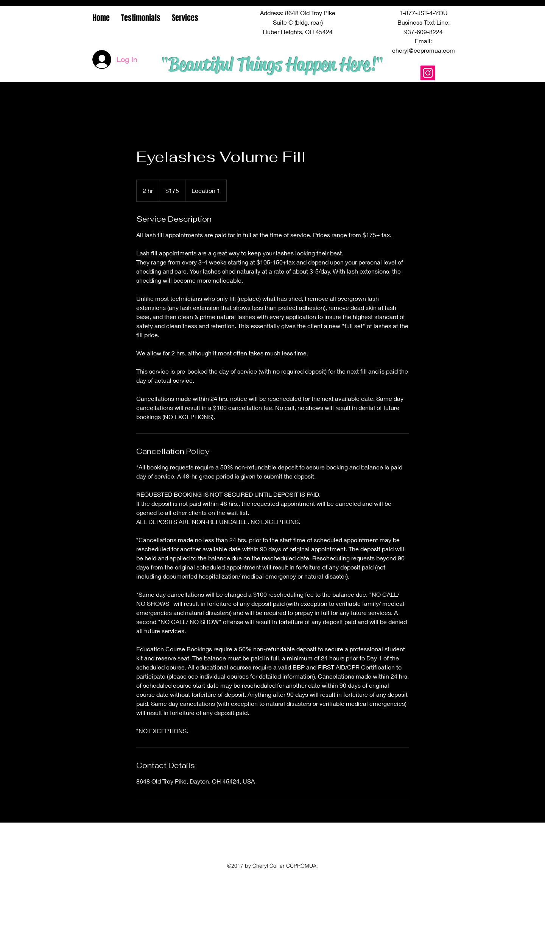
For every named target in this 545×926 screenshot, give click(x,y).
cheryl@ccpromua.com (423, 50)
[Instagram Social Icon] (427, 73)
